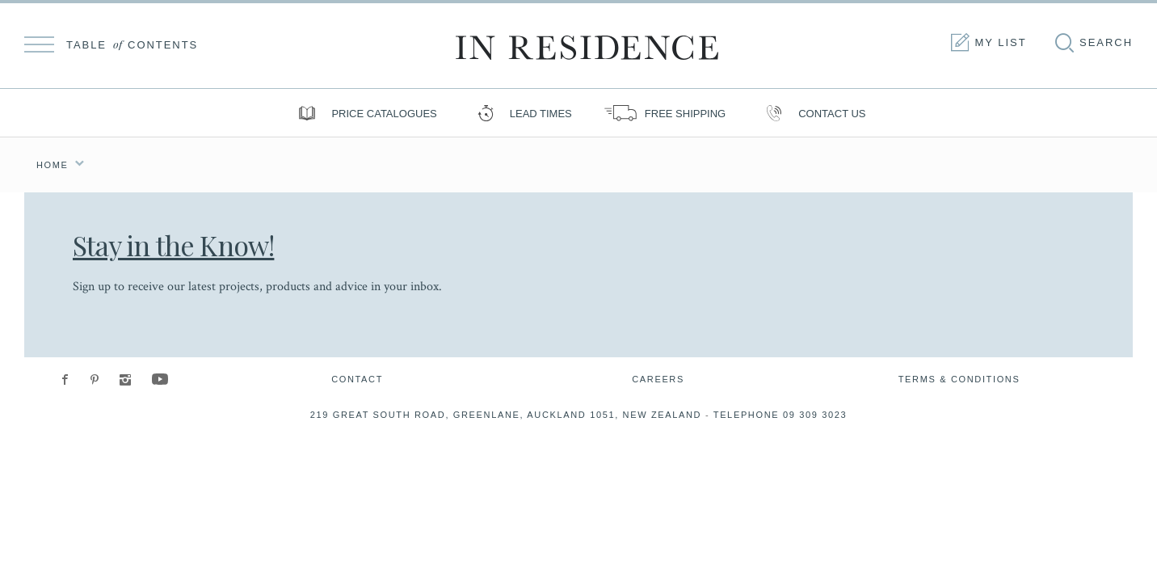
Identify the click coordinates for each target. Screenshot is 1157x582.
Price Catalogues (363, 113)
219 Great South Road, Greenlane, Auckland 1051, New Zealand (506, 415)
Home (52, 165)
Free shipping (665, 113)
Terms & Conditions (959, 379)
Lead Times (520, 113)
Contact (357, 379)
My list (987, 43)
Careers (658, 379)
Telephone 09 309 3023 (780, 415)
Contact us (811, 113)
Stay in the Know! (173, 245)
